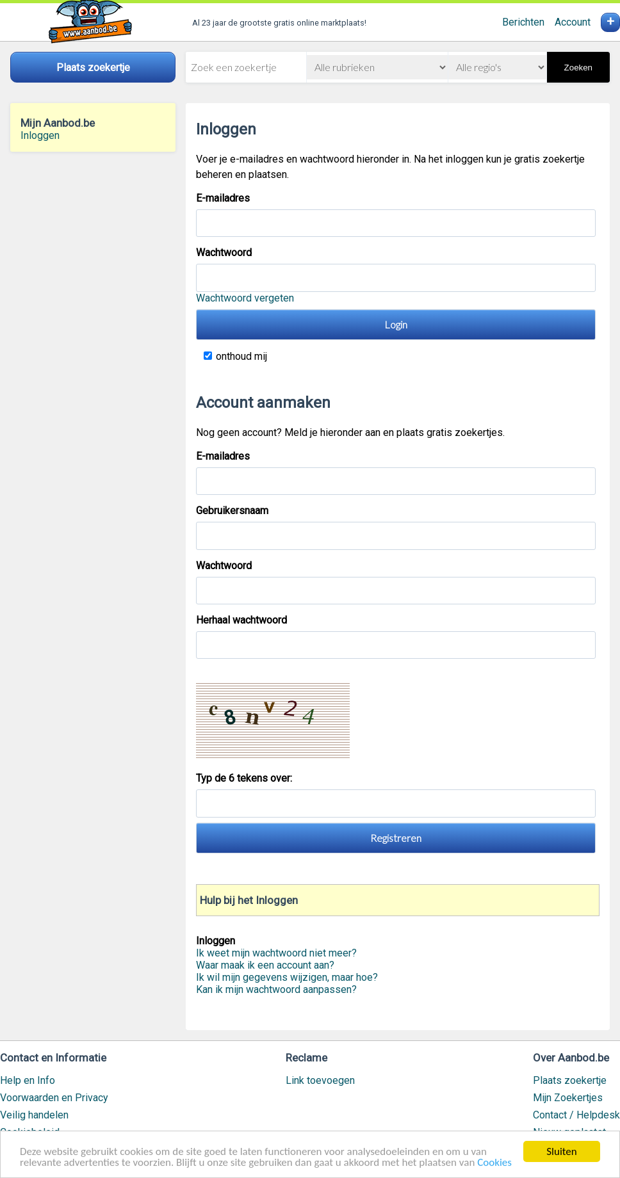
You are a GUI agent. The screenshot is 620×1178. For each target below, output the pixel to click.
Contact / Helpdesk (576, 1115)
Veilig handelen (34, 1115)
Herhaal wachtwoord (241, 620)
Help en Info (27, 1080)
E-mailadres (223, 198)
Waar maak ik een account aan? (265, 965)
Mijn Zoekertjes (568, 1098)
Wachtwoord (224, 252)
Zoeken (578, 67)
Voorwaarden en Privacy (54, 1098)
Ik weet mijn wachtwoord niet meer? (276, 953)
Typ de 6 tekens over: (245, 778)
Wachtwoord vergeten (245, 298)
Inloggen (40, 135)
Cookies (494, 1163)
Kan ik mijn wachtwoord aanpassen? (276, 989)
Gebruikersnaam (232, 510)
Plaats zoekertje (570, 1080)
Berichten (523, 22)
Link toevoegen (320, 1080)
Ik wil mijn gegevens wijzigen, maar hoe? (287, 977)
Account (573, 22)
